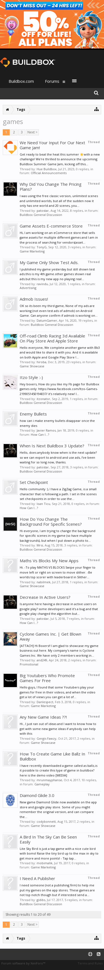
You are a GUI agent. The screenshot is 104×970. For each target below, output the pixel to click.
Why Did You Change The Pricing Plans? (51, 186)
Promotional (29, 664)
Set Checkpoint (34, 482)
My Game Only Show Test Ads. (49, 262)
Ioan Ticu (43, 504)
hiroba (41, 362)
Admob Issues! (34, 299)
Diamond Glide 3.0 (37, 795)
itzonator (43, 399)
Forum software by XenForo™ (23, 963)
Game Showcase (32, 366)
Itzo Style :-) (31, 377)
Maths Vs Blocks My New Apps (49, 560)
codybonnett (46, 821)
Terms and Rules (90, 963)
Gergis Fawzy (46, 738)
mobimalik (44, 863)
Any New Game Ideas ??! (43, 717)
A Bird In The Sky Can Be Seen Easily (48, 839)
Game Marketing (32, 251)
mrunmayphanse (49, 780)
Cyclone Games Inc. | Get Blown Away (50, 636)
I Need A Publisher (37, 878)
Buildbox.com (21, 81)
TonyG (42, 247)
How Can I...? (40, 434)
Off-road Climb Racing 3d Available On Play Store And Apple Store (52, 338)
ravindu (42, 284)
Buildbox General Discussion (41, 215)
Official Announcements (49, 173)
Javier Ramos (46, 430)
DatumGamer (47, 320)
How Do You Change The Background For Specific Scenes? (51, 521)
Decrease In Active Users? (45, 597)
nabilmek (43, 582)
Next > (32, 132)
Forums (52, 81)
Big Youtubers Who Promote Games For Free (47, 678)
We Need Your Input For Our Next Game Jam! (52, 145)
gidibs (41, 900)
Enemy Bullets (33, 414)
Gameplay (42, 784)
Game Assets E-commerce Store (51, 226)
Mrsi (40, 545)
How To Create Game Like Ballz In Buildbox (52, 756)
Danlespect (45, 702)
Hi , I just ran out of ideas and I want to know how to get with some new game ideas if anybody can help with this (58, 729)
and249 (42, 660)
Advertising (28, 288)
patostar (43, 210)
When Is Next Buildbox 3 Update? (52, 445)
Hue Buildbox (47, 169)
